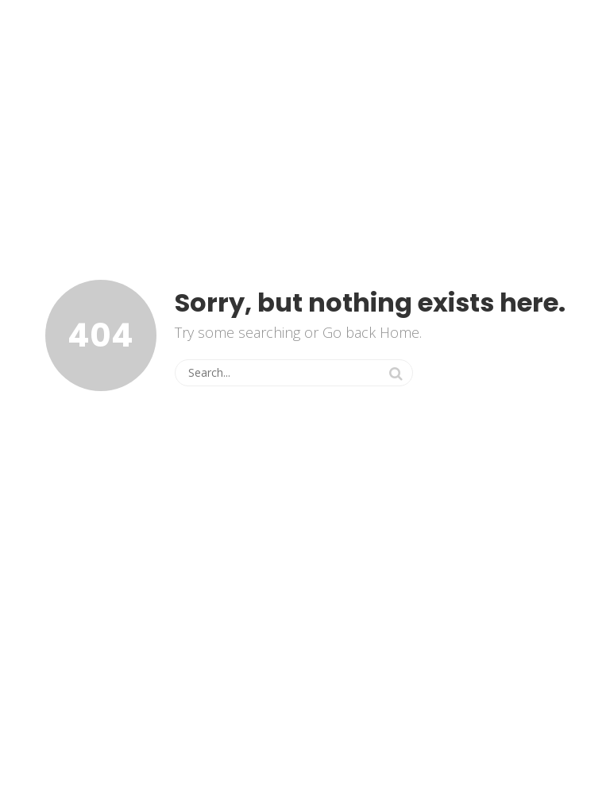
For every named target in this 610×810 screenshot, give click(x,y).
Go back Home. (372, 332)
